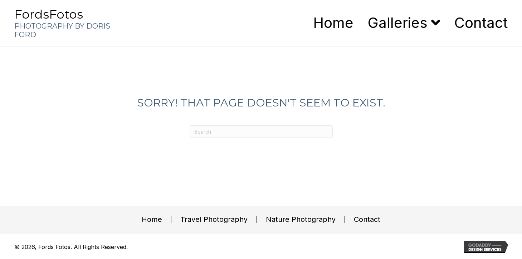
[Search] (261, 131)
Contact (367, 219)
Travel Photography (214, 219)
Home (152, 219)
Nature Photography (301, 219)
